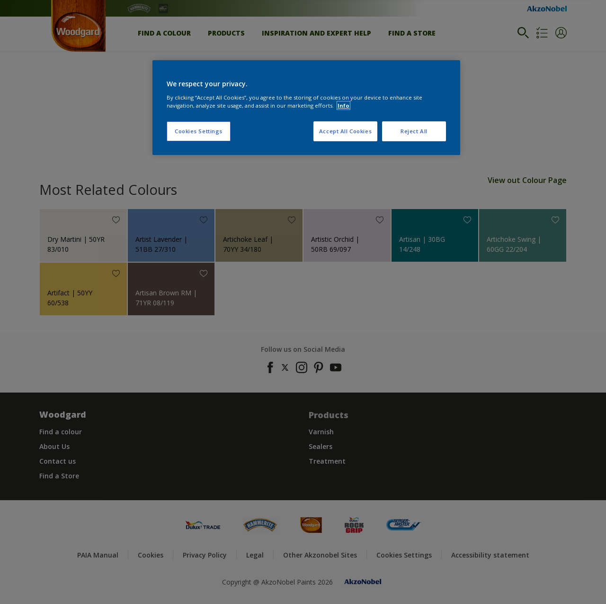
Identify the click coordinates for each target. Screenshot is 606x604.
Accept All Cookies (345, 131)
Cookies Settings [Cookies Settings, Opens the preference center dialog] (199, 131)
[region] (306, 107)
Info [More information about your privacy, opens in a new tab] (343, 105)
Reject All (414, 131)
